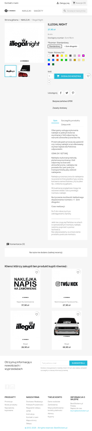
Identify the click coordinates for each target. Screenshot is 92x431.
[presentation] (60, 378)
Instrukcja (30, 414)
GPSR (28, 411)
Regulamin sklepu (33, 408)
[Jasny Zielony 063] (62, 60)
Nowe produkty (11, 405)
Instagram (12, 386)
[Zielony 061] (66, 60)
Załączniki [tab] (66, 124)
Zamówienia (53, 405)
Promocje (9, 401)
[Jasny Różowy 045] (79, 56)
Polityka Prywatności (34, 405)
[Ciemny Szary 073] (70, 56)
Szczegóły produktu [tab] (70, 120)
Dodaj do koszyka (69, 76)
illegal (25, 344)
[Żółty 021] (62, 56)
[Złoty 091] (75, 60)
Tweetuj (66, 92)
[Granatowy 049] (49, 65)
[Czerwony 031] (58, 56)
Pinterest (73, 92)
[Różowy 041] (83, 56)
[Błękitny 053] (49, 60)
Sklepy (29, 423)
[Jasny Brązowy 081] (79, 60)
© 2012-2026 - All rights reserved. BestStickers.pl (46, 428)
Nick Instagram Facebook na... (67, 302)
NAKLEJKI (26, 11)
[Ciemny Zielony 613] (53, 65)
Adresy (51, 413)
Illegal (66, 344)
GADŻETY (38, 11)
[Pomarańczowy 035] (58, 60)
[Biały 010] (49, 56)
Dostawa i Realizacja (34, 401)
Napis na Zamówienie (25, 302)
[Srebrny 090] (70, 60)
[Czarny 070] (53, 56)
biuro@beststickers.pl (79, 411)
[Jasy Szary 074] (75, 56)
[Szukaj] (74, 10)
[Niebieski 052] (53, 60)
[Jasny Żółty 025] (66, 56)
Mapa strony (31, 420)
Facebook (7, 386)
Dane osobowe (54, 401)
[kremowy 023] (83, 60)
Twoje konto (55, 397)
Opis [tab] (55, 120)
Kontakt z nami (11, 3)
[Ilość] (51, 76)
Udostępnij (60, 92)
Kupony (51, 416)
